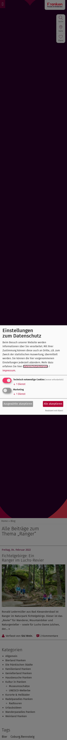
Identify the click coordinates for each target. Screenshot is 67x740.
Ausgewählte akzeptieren (18, 403)
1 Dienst (19, 384)
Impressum (9, 370)
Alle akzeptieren (53, 403)
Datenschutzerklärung (35, 366)
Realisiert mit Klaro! (54, 410)
